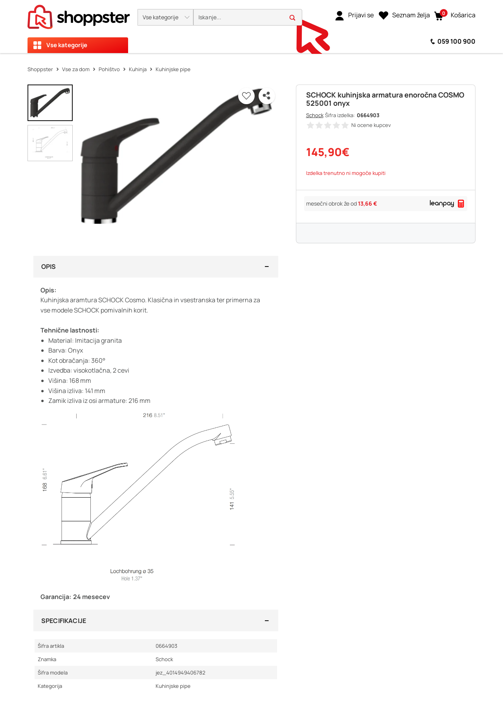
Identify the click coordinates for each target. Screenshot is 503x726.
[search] (247, 17)
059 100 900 (456, 41)
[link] (354, 15)
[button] (165, 17)
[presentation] (251, 26)
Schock (314, 115)
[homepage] (79, 14)
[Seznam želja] (404, 15)
